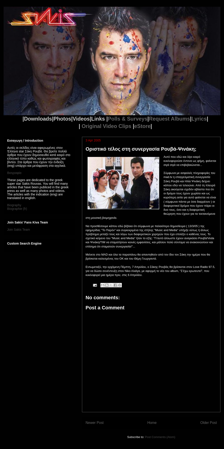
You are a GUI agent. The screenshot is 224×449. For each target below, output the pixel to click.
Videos (81, 119)
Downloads (38, 119)
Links (98, 119)
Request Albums (169, 119)
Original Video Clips (107, 126)
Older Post (208, 423)
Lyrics (199, 119)
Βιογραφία (14, 173)
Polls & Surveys (127, 119)
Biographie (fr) (17, 208)
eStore (142, 126)
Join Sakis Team (18, 229)
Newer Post (95, 423)
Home (152, 423)
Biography (14, 205)
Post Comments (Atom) (160, 437)
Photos (62, 119)
